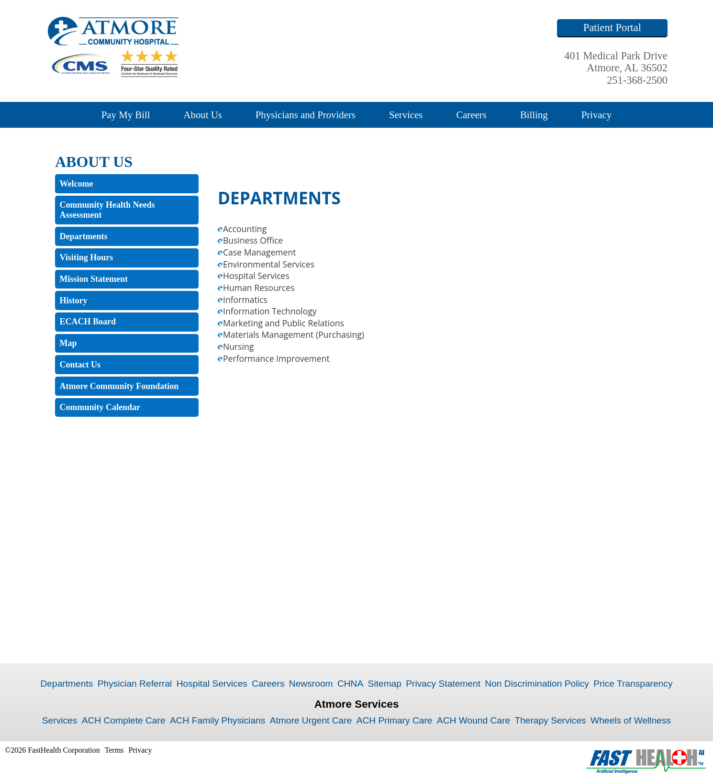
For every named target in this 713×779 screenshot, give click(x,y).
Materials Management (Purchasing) (293, 334)
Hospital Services (256, 275)
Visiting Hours (86, 257)
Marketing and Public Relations (283, 323)
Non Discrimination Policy (537, 684)
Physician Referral (135, 684)
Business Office (253, 240)
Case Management (259, 252)
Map (68, 343)
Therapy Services (550, 720)
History (74, 300)
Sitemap (384, 684)
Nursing (238, 346)
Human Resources (259, 287)
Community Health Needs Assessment (107, 210)
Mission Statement (94, 279)
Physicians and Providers (306, 114)
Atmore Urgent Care (311, 720)
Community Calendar (100, 407)
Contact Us (80, 364)
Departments (84, 236)
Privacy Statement (443, 684)
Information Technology (270, 311)
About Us (202, 114)
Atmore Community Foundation (119, 386)
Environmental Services (268, 264)
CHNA (350, 684)
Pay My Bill (125, 114)
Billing (534, 114)
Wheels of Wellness (630, 720)
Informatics (245, 299)
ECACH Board (88, 321)
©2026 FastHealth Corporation (52, 750)
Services (406, 114)
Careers (471, 114)
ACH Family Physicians (217, 720)
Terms (114, 750)
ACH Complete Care (124, 720)
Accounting (245, 228)
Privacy (596, 114)
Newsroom (311, 684)
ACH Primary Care (394, 720)
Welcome (76, 184)
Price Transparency (632, 684)
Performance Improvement (276, 358)
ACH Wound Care (473, 720)
